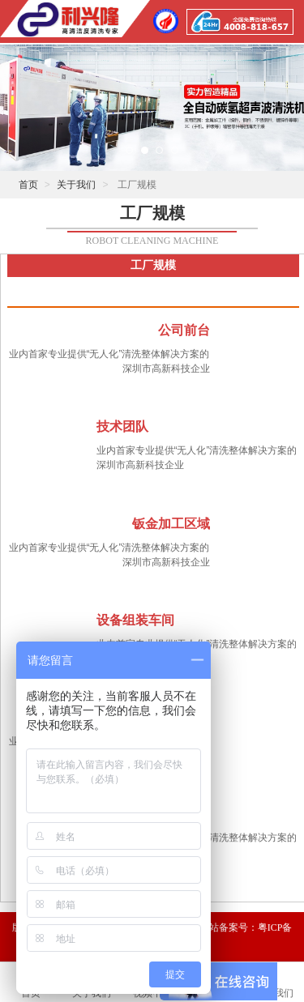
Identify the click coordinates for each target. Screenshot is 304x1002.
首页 (28, 184)
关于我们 (76, 184)
